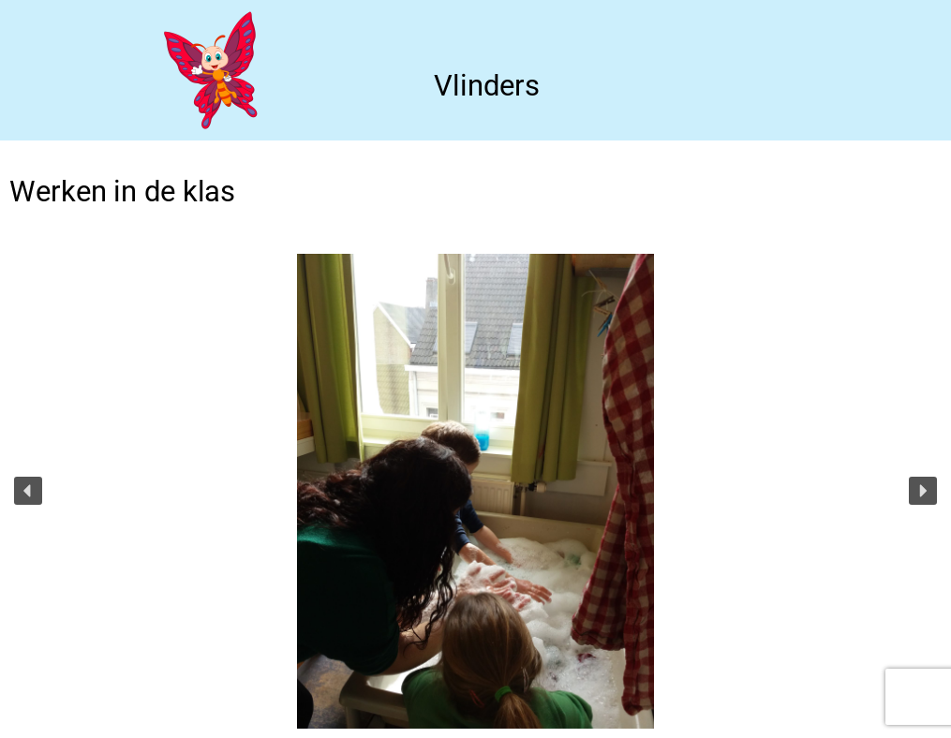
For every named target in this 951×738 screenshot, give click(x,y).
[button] (28, 491)
